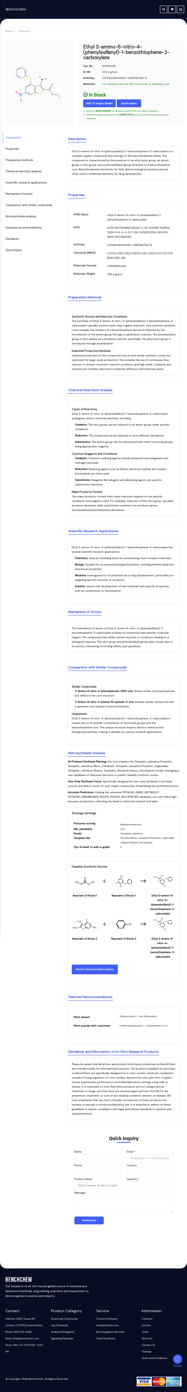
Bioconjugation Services (110, 1332)
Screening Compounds (64, 1318)
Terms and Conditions (154, 1358)
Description (13, 137)
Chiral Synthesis (105, 1338)
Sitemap (146, 1351)
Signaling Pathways (62, 1338)
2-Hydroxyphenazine (131, 1025)
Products (24, 31)
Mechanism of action (19, 194)
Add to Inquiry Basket (99, 103)
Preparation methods (19, 160)
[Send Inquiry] (89, 1220)
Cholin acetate (128, 1016)
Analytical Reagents (62, 1332)
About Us (147, 1338)
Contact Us (148, 1345)
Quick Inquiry (14, 250)
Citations (147, 1318)
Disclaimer (12, 239)
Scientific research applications (26, 182)
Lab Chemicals (59, 1325)
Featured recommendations (24, 227)
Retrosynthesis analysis (21, 216)
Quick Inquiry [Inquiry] (129, 103)
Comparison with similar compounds (29, 205)
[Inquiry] (177, 1359)
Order (145, 1332)
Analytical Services (107, 1325)
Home (9, 31)
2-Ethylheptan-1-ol (155, 1025)
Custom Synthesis (106, 1318)
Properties (12, 149)
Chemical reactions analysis (24, 171)
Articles (146, 1325)
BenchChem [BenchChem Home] (16, 9)
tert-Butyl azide (148, 1016)
